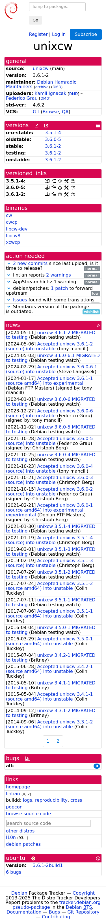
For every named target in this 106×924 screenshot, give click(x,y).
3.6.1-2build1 (48, 865)
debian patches (23, 844)
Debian (19, 893)
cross (76, 800)
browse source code (28, 813)
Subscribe (86, 34)
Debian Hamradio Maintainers (41, 84)
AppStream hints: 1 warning (53, 282)
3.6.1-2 (53, 146)
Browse (50, 111)
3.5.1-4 (53, 132)
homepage (18, 787)
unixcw (41, 68)
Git (36, 111)
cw (9, 215)
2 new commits (30, 263)
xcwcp (13, 242)
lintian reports (53, 275)
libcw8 (13, 235)
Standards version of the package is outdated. (53, 309)
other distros (20, 831)
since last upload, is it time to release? (53, 266)
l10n (11, 837)
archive (42, 87)
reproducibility (51, 800)
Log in (59, 34)
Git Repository (83, 912)
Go (35, 20)
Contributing (56, 916)
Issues (20, 300)
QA (65, 111)
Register (38, 34)
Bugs (54, 912)
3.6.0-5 (53, 139)
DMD (57, 87)
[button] (8, 263)
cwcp (12, 222)
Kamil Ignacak (50, 93)
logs (27, 800)
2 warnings (58, 275)
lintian (13, 793)
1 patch (59, 288)
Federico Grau (22, 98)
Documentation (24, 912)
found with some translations (53, 300)
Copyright (84, 893)
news (13, 325)
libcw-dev (16, 229)
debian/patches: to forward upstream (53, 291)
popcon (14, 807)
